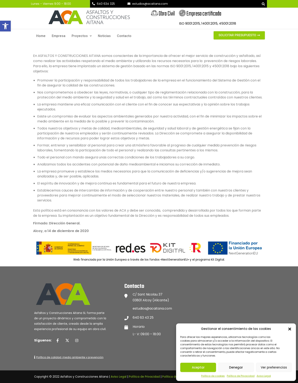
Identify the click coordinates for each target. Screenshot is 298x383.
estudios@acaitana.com (152, 308)
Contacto (124, 36)
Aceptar (198, 367)
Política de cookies (213, 376)
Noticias (104, 36)
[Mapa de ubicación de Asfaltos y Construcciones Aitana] (230, 310)
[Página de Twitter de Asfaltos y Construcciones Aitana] (67, 340)
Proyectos (82, 36)
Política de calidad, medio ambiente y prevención (69, 357)
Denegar (236, 367)
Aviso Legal (264, 376)
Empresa (58, 36)
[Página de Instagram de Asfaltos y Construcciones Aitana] (76, 340)
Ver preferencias (274, 367)
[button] (5, 26)
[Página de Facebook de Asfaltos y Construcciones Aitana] (57, 340)
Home (41, 36)
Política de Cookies (176, 377)
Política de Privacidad (241, 376)
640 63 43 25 (143, 317)
